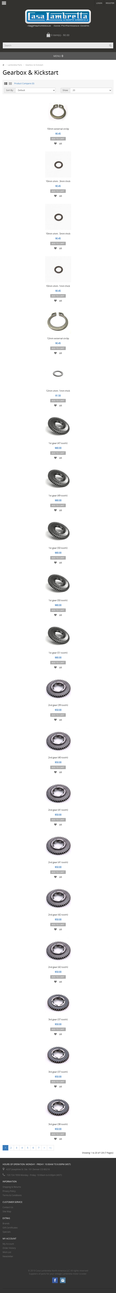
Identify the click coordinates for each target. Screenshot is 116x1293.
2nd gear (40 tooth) (58, 757)
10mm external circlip (58, 128)
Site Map (7, 1211)
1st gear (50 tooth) (58, 547)
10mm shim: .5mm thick (58, 233)
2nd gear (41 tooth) (58, 809)
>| (50, 1147)
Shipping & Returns (12, 1186)
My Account (8, 1243)
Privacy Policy (9, 1191)
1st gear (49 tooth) (58, 495)
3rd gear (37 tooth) (58, 1019)
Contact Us (8, 1207)
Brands (6, 1223)
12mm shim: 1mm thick (58, 390)
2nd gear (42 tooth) (58, 914)
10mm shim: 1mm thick (58, 286)
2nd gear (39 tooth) (58, 705)
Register (110, 3)
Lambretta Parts (15, 65)
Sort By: (10, 90)
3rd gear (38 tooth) (58, 1124)
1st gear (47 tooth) (58, 443)
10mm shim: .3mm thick (58, 181)
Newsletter (8, 1256)
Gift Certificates (10, 1227)
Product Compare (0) (24, 83)
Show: (65, 90)
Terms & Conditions (12, 1195)
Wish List (7, 1252)
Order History (9, 1248)
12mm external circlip (58, 338)
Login (99, 3)
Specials (7, 1231)
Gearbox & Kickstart (34, 65)
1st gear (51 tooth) (58, 652)
